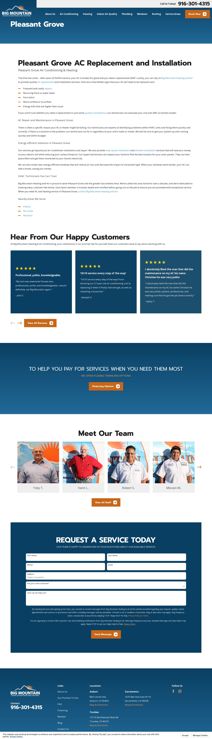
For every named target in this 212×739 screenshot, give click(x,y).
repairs (48, 88)
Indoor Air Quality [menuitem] (107, 14)
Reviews (61, 716)
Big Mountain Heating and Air (177, 78)
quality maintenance (95, 112)
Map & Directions (99, 704)
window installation (145, 150)
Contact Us (63, 729)
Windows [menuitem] (142, 14)
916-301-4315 (194, 3)
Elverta (26, 206)
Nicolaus (27, 215)
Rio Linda (28, 210)
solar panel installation (118, 150)
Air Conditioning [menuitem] (69, 14)
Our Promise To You (68, 697)
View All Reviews (40, 323)
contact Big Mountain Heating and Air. (98, 191)
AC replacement (45, 81)
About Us (62, 691)
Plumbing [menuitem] (127, 14)
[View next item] (19, 323)
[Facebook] (173, 691)
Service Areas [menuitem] (173, 14)
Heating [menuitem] (87, 14)
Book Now (198, 14)
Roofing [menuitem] (156, 14)
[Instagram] (179, 691)
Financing (62, 710)
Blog (59, 722)
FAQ (59, 704)
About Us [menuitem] (50, 14)
